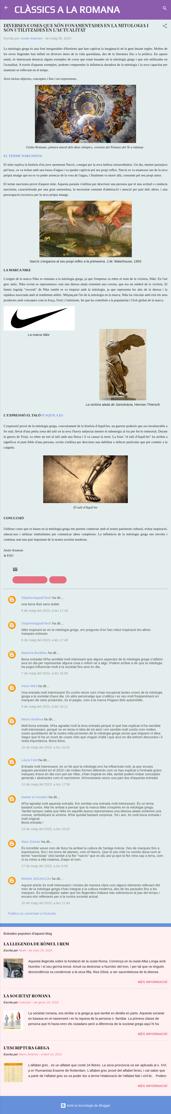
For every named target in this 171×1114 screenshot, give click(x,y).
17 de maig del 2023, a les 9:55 (44, 866)
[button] (164, 26)
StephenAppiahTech (36, 597)
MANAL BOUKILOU (36, 878)
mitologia (58, 580)
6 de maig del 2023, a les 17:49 (44, 640)
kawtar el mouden (34, 797)
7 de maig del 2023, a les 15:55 (44, 673)
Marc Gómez (31, 841)
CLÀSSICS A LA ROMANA (67, 9)
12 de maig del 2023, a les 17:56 (45, 784)
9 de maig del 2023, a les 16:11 (44, 706)
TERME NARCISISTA (25, 156)
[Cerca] (164, 9)
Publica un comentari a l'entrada (32, 913)
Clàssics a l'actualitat (29, 580)
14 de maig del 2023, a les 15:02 (45, 829)
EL (6, 156)
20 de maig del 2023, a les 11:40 (45, 903)
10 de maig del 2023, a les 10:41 (45, 747)
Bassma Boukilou (34, 653)
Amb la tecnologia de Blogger (85, 1105)
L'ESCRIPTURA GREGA (26, 1047)
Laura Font (29, 760)
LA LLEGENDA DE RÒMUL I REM (36, 944)
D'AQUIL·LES (52, 415)
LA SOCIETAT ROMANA (27, 995)
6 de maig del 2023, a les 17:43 (44, 610)
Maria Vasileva (32, 719)
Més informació (152, 982)
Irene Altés (29, 686)
